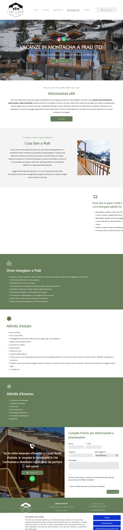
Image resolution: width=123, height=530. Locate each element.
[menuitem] (36, 9)
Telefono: (72, 452)
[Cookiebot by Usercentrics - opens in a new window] (12, 526)
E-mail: (88, 444)
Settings (98, 526)
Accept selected (106, 506)
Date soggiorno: (100, 452)
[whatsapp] (64, 39)
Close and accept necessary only (107, 511)
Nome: (71, 444)
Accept (107, 500)
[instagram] (59, 39)
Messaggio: (73, 460)
